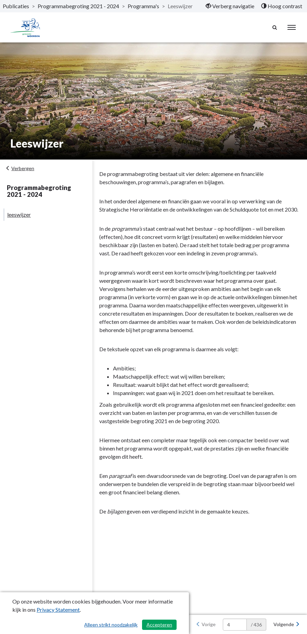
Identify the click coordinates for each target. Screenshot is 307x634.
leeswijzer (19, 214)
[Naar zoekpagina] (275, 27)
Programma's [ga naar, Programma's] (143, 6)
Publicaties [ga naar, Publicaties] (16, 6)
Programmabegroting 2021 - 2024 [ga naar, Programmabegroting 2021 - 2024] (78, 6)
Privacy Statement (58, 609)
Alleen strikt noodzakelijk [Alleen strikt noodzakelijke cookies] (111, 624)
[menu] (291, 27)
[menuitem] (230, 6)
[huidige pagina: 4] (235, 625)
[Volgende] (286, 624)
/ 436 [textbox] (256, 624)
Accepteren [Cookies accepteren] (159, 624)
